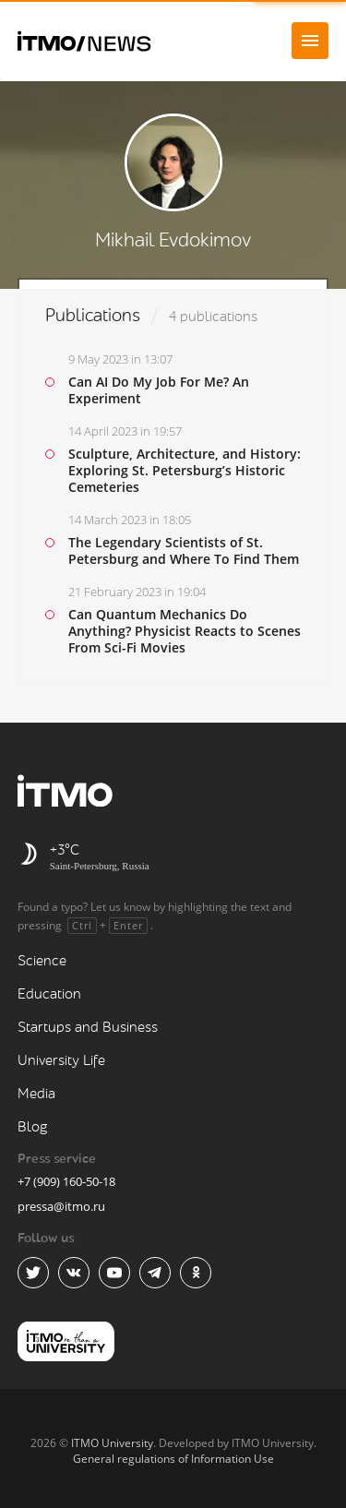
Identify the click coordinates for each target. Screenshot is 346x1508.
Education (49, 994)
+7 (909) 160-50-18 (66, 1181)
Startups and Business (88, 1027)
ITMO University (112, 1443)
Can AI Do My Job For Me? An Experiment (158, 390)
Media (36, 1094)
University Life (61, 1061)
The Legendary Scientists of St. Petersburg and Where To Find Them (183, 550)
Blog (33, 1127)
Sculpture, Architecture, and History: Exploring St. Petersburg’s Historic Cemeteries (184, 470)
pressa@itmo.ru (61, 1206)
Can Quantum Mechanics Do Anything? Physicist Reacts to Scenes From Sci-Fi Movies (184, 630)
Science (42, 961)
